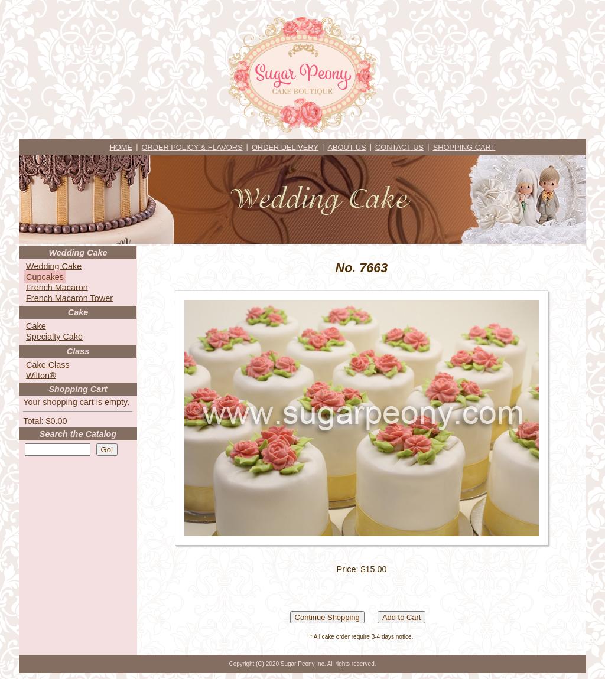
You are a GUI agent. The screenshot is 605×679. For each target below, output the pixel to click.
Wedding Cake (54, 265)
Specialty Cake (54, 336)
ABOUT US (346, 146)
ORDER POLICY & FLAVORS (192, 146)
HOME (121, 146)
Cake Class (48, 364)
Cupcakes (45, 276)
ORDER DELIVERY (285, 146)
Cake (36, 326)
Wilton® (41, 375)
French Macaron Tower (69, 297)
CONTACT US (399, 146)
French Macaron (57, 287)
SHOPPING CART (464, 146)
